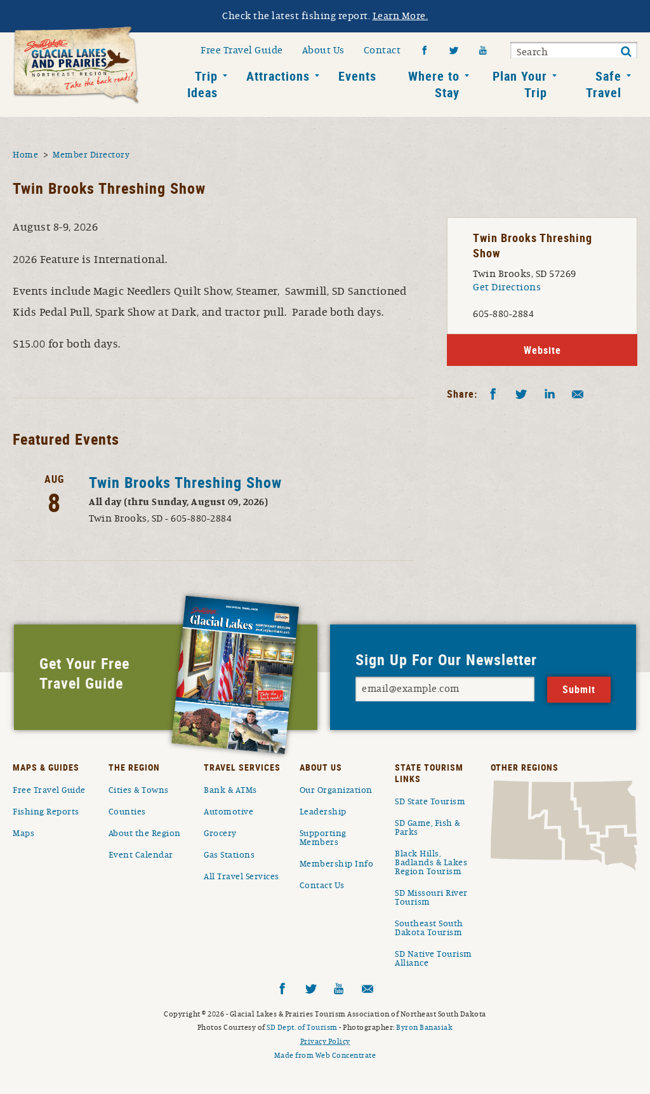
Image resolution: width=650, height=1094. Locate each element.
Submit (626, 52)
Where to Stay (434, 84)
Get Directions (507, 287)
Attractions (278, 75)
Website (542, 350)
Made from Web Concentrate (325, 1055)
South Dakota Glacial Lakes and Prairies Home (76, 65)
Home (25, 155)
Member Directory (91, 155)
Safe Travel (603, 84)
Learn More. (400, 16)
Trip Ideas (202, 84)
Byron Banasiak (424, 1027)
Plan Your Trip (520, 84)
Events (357, 75)
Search (532, 52)
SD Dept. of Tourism (302, 1027)
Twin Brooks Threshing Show (185, 482)
